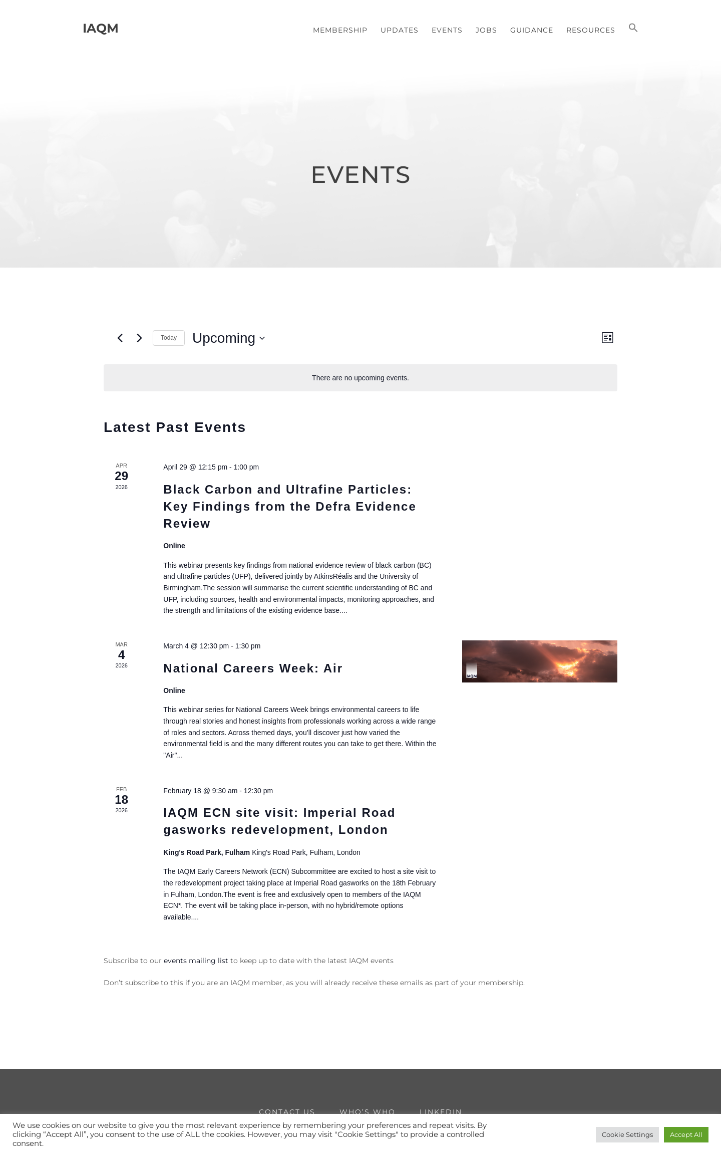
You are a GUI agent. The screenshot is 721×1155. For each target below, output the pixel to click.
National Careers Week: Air (253, 668)
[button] (633, 28)
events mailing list (196, 960)
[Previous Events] (120, 338)
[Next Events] (139, 338)
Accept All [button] (686, 1134)
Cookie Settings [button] (627, 1134)
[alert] (360, 378)
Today (169, 337)
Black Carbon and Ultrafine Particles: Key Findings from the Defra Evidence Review (289, 506)
